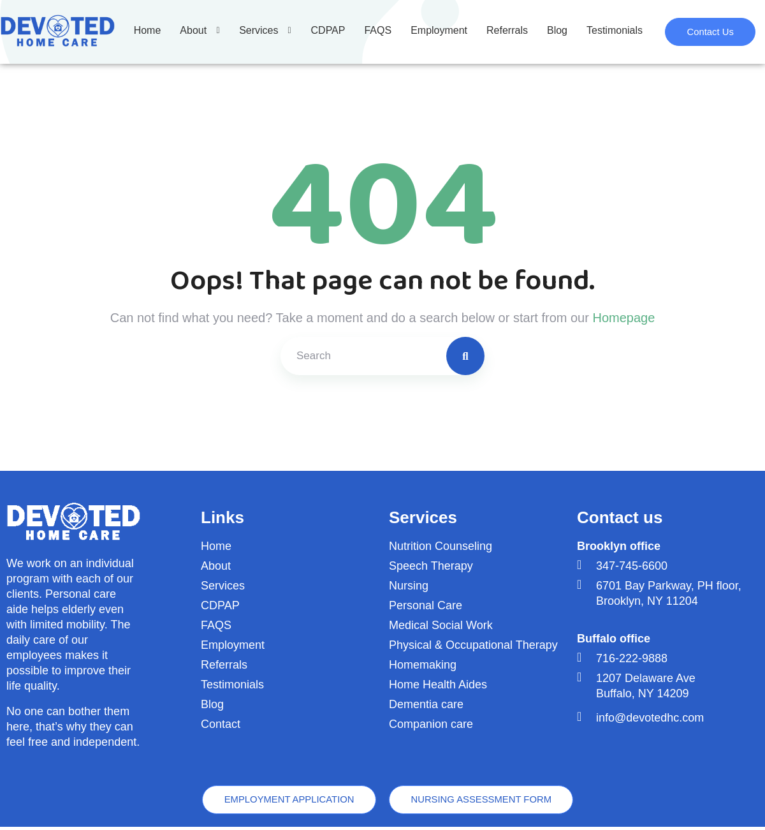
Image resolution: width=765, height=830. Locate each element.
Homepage (623, 318)
